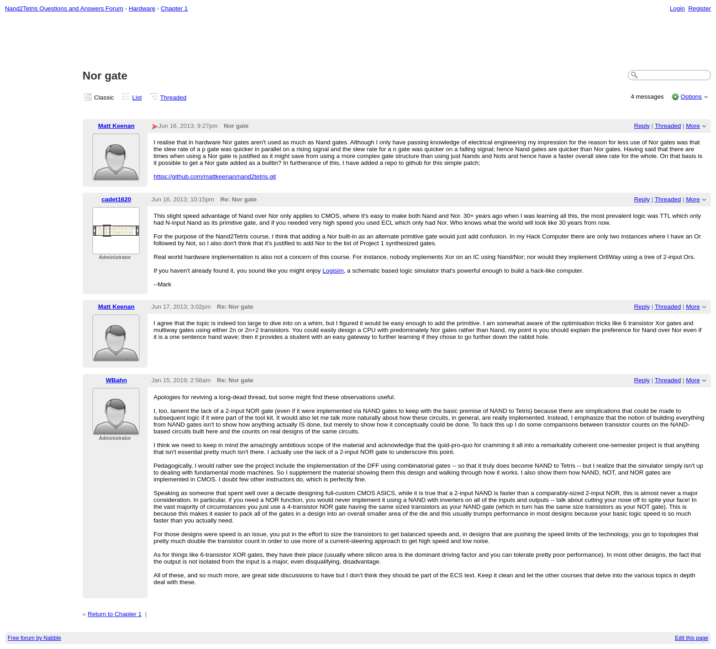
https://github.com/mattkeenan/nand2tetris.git (214, 176)
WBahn (116, 380)
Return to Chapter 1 (115, 614)
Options (690, 96)
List (137, 97)
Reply (642, 125)
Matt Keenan (116, 125)
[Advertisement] (358, 41)
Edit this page (691, 638)
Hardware (142, 8)
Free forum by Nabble (34, 638)
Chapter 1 (174, 8)
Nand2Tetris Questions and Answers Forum (64, 8)
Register (699, 8)
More (693, 125)
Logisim (332, 270)
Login (677, 8)
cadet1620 (116, 199)
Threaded (173, 97)
